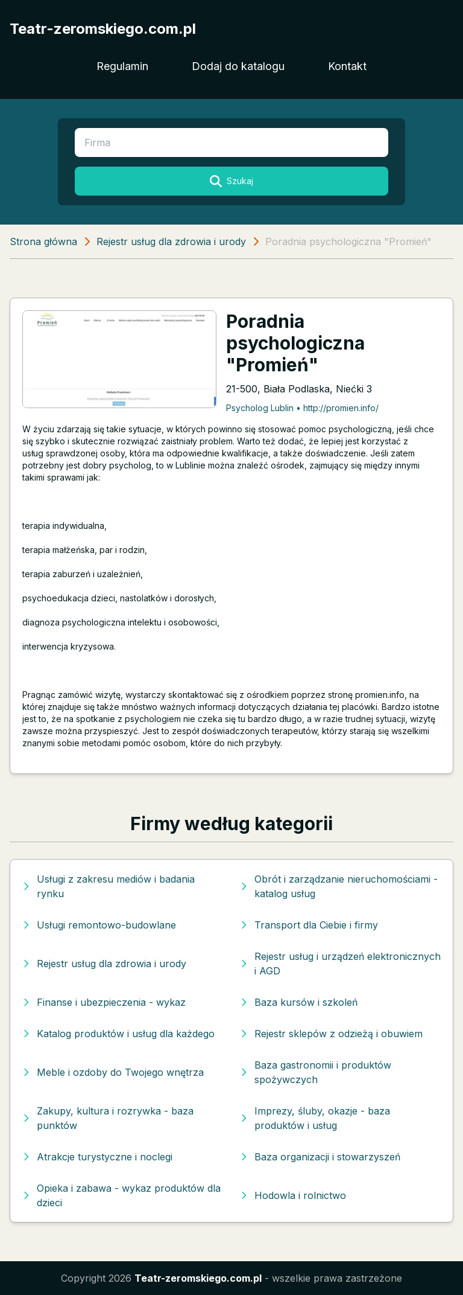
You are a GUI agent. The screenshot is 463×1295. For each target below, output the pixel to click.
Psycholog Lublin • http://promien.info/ (302, 408)
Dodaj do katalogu (238, 66)
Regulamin (122, 66)
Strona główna (43, 241)
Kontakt (347, 66)
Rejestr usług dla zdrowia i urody (171, 241)
